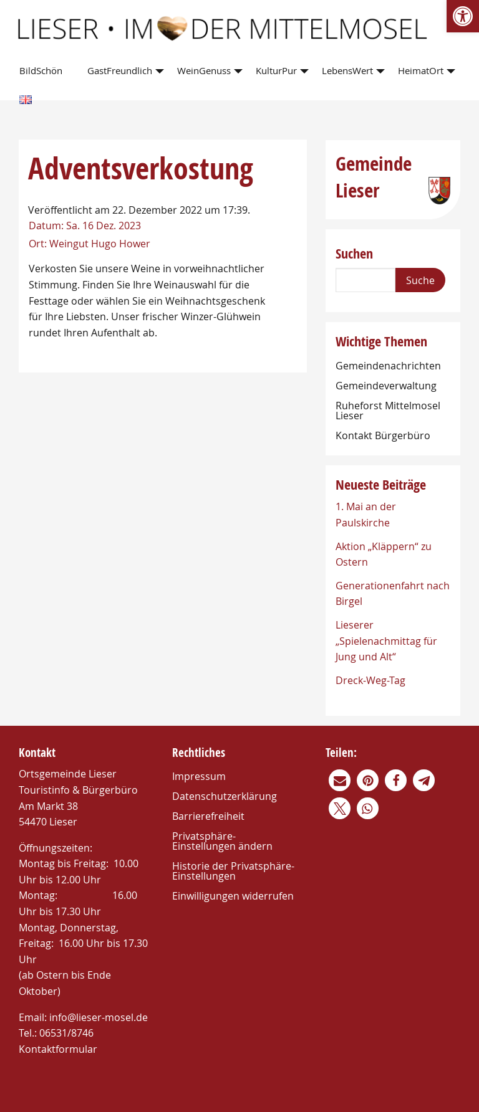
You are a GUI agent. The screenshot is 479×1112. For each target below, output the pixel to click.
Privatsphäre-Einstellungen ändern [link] (222, 841)
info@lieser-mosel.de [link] (98, 1017)
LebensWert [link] (347, 70)
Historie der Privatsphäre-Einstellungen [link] (233, 871)
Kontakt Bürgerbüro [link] (383, 435)
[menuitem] (43, 71)
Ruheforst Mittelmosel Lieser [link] (388, 410)
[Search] (365, 280)
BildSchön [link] (40, 70)
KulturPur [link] (276, 70)
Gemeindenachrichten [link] (388, 366)
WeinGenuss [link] (204, 70)
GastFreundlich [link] (119, 70)
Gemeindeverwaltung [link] (386, 385)
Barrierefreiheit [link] (208, 816)
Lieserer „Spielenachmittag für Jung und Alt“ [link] (386, 640)
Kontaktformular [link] (58, 1049)
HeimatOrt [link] (420, 70)
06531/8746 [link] (66, 1033)
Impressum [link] (199, 776)
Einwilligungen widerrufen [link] (233, 896)
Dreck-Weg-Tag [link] (370, 680)
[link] (463, 16)
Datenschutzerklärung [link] (224, 796)
